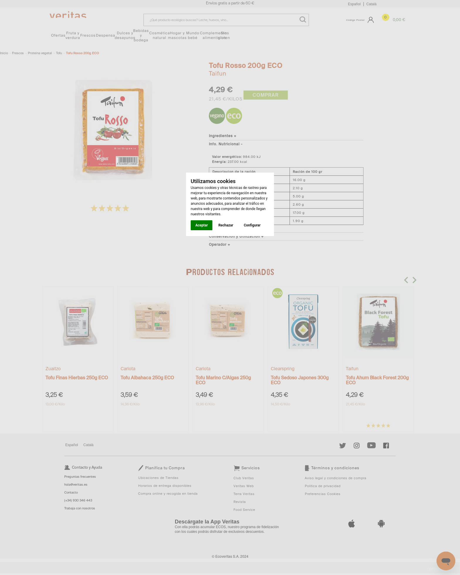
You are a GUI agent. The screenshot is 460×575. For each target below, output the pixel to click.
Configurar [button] (252, 225)
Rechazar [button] (225, 225)
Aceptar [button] (201, 225)
